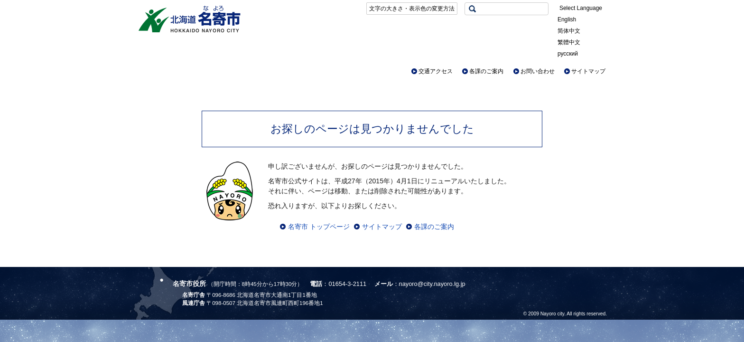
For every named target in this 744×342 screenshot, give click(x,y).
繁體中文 (569, 42)
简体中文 (569, 31)
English (567, 19)
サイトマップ (588, 71)
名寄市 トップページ (319, 226)
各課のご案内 (486, 71)
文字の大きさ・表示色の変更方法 (412, 8)
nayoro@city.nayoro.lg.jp (432, 283)
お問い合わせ (538, 71)
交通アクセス (435, 71)
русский (568, 53)
